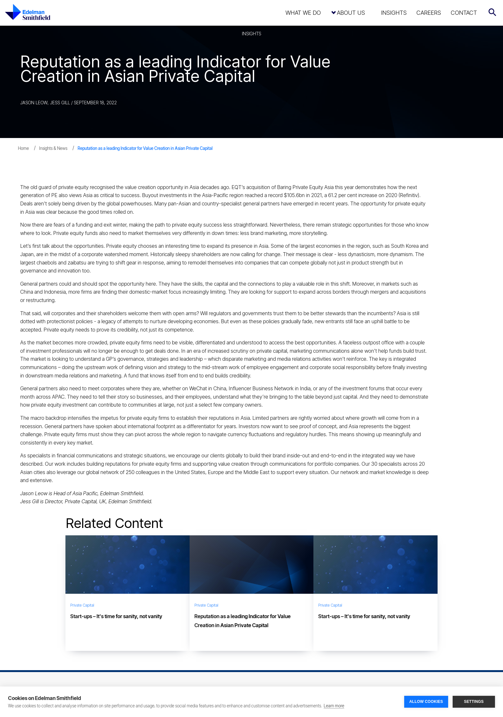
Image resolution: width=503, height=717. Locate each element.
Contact (464, 12)
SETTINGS (474, 701)
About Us (351, 12)
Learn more (334, 705)
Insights (394, 12)
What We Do (303, 12)
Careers (428, 12)
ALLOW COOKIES (426, 701)
